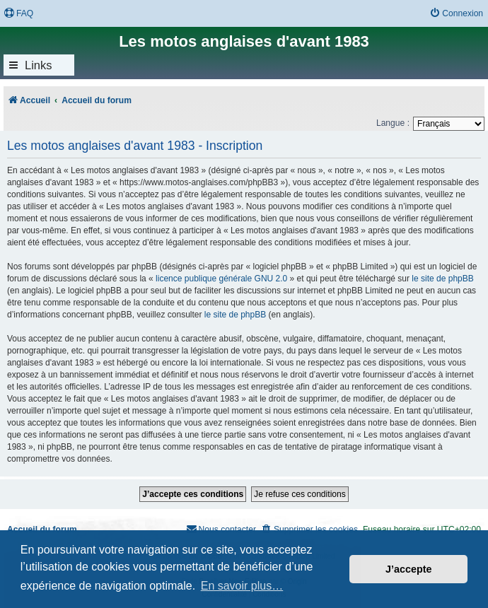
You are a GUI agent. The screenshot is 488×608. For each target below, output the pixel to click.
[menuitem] (18, 13)
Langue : (392, 123)
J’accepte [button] (408, 569)
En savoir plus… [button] (242, 586)
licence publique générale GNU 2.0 (221, 278)
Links (38, 65)
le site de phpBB (442, 278)
